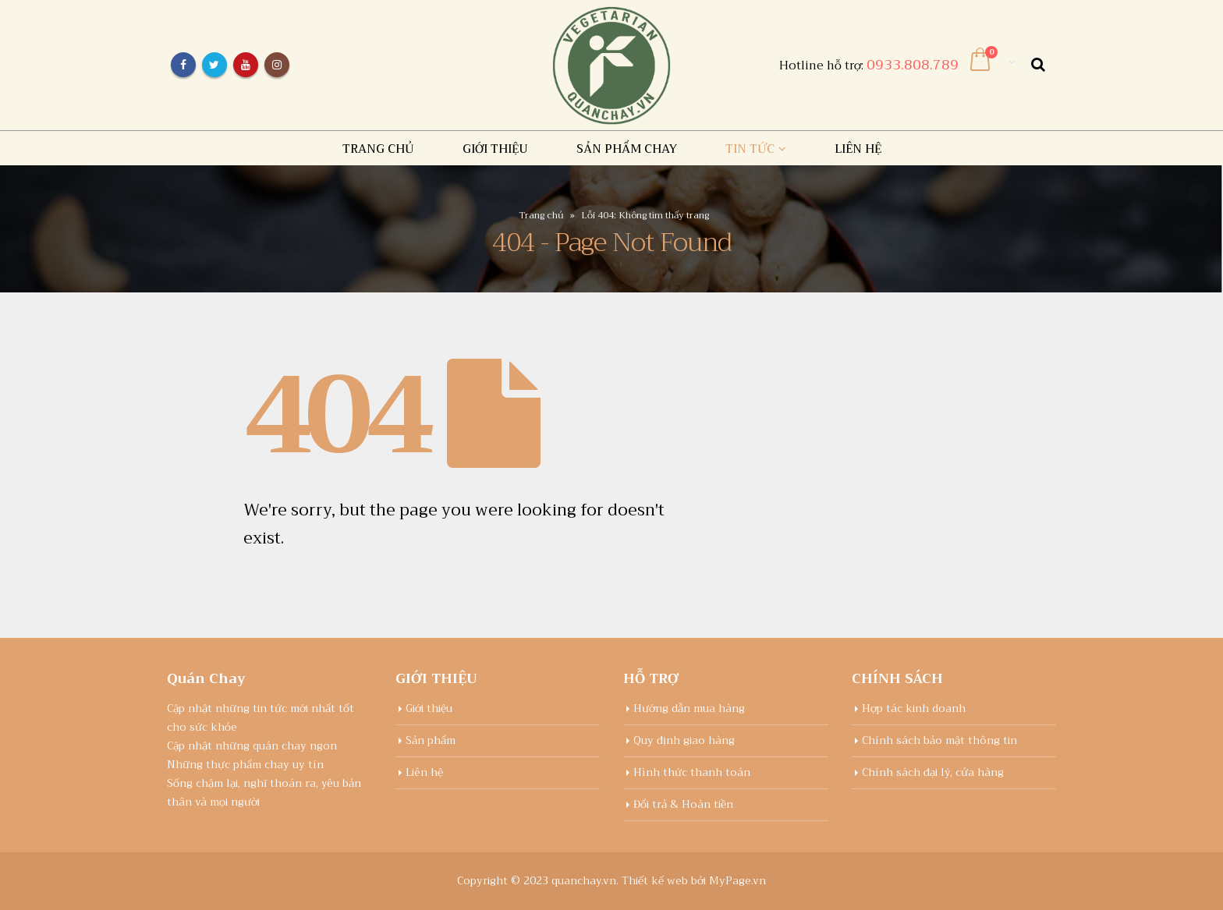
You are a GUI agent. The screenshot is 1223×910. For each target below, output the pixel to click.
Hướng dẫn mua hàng (689, 708)
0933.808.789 (913, 64)
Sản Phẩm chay (626, 149)
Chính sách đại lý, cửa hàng (933, 772)
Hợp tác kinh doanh (914, 708)
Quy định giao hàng (684, 740)
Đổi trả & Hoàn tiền (683, 804)
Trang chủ (378, 149)
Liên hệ (858, 149)
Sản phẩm (431, 740)
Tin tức (750, 149)
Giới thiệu (495, 149)
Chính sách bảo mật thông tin (939, 740)
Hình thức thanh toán (691, 772)
